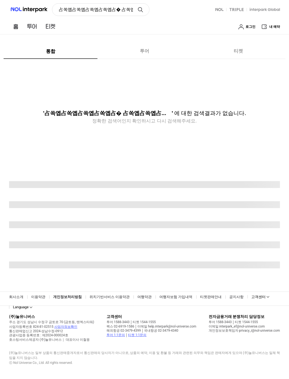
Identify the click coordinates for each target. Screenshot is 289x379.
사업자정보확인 (65, 327)
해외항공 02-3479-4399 (124, 330)
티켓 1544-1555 (144, 322)
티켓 (238, 51)
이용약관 (38, 297)
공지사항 (236, 297)
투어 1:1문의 (116, 335)
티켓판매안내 (211, 297)
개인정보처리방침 (67, 297)
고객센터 (258, 297)
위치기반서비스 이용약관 (109, 297)
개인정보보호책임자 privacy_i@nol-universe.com (244, 330)
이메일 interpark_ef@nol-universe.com (237, 326)
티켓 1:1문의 (137, 335)
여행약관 (144, 297)
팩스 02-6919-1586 (120, 326)
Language (21, 307)
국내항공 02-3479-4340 (161, 330)
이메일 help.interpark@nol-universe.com (166, 326)
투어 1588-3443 (118, 322)
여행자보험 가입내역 (175, 297)
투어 (144, 51)
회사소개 (16, 297)
